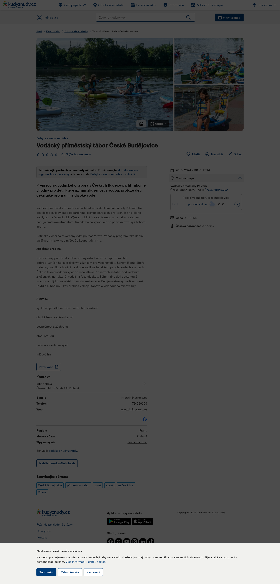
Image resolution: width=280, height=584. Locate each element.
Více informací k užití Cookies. (86, 561)
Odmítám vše (70, 572)
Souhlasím (46, 572)
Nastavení (93, 572)
